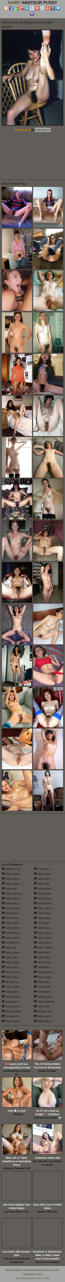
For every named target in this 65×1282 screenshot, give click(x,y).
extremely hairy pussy (16, 977)
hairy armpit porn (14, 878)
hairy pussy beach (15, 908)
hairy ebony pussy (15, 967)
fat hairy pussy (13, 981)
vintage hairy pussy (47, 1011)
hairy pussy (43, 942)
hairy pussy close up (16, 952)
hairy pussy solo (46, 972)
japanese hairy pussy (48, 878)
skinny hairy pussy (47, 962)
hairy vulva (42, 1016)
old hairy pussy (45, 923)
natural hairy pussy (47, 918)
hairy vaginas (44, 1001)
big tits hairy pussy (15, 918)
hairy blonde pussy (15, 927)
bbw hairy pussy (13, 903)
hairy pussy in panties (48, 937)
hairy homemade (14, 1021)
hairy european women (16, 972)
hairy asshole (12, 893)
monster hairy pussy (16, 1016)
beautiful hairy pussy (16, 913)
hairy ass (9, 888)
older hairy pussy (46, 927)
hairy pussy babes (15, 898)
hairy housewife (45, 873)
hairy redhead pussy (48, 947)
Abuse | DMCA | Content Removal (24, 1269)
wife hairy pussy (45, 1021)
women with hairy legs (48, 888)
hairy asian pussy (14, 883)
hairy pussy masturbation (48, 898)
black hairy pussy (14, 923)
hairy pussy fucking (15, 986)
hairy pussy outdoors (48, 932)
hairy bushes (11, 1011)
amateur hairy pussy (16, 868)
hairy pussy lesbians (48, 893)
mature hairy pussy (47, 903)
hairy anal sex (12, 873)
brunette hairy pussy (16, 932)
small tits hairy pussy (48, 967)
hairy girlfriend (12, 991)
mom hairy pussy (46, 913)
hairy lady (42, 883)
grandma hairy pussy (16, 1001)
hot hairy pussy (45, 868)
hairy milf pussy (45, 908)
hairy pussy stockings (48, 977)
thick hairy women (47, 981)
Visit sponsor (43, 129)
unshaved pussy (46, 991)
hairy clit (9, 947)
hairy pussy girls (13, 996)
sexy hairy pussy (46, 957)
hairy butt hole (12, 937)
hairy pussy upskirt (47, 996)
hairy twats (42, 986)
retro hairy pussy (46, 952)
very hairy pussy (46, 1006)
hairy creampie (13, 957)
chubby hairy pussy (15, 942)
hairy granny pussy (15, 1006)
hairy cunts (10, 962)
